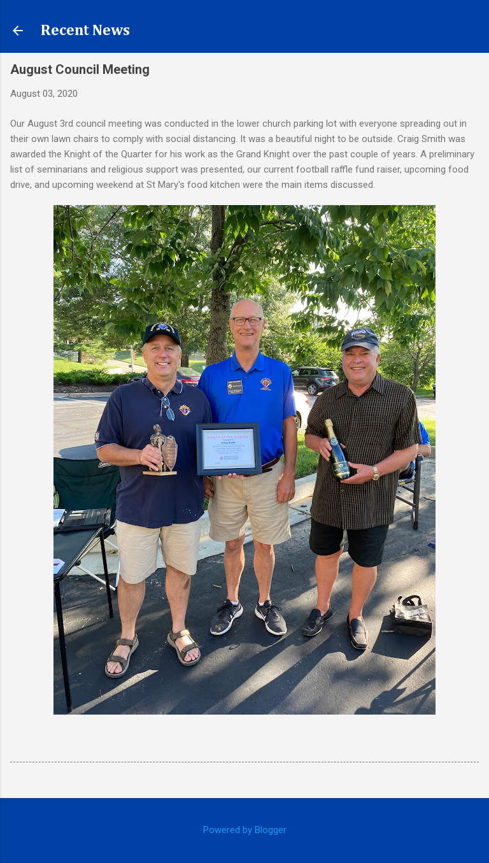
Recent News (85, 30)
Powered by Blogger (245, 830)
